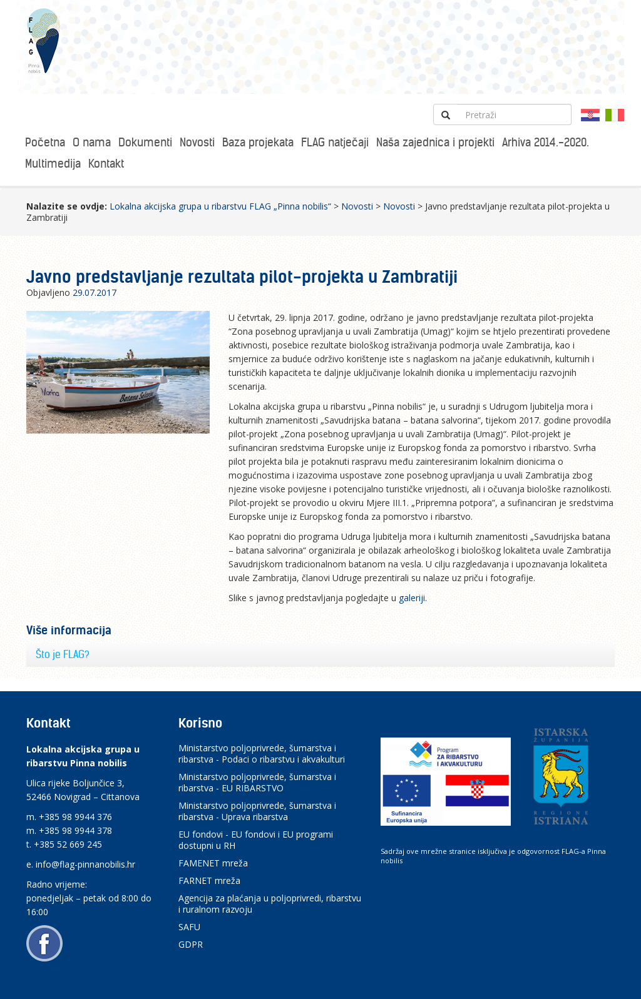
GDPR (190, 944)
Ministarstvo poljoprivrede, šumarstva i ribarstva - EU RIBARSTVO (257, 782)
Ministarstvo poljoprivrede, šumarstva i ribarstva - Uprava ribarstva (257, 811)
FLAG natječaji (335, 142)
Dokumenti (145, 142)
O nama (92, 142)
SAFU (189, 927)
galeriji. (414, 598)
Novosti (197, 142)
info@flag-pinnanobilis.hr (85, 864)
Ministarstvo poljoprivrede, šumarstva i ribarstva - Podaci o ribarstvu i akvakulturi (261, 753)
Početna (45, 142)
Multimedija (53, 163)
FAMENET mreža (213, 863)
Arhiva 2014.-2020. (545, 142)
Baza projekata (258, 142)
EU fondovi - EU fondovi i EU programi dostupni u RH (255, 839)
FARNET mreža (209, 880)
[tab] (320, 655)
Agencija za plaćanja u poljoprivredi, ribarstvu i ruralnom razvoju (269, 903)
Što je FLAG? (63, 654)
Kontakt (106, 163)
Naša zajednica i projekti (435, 142)
